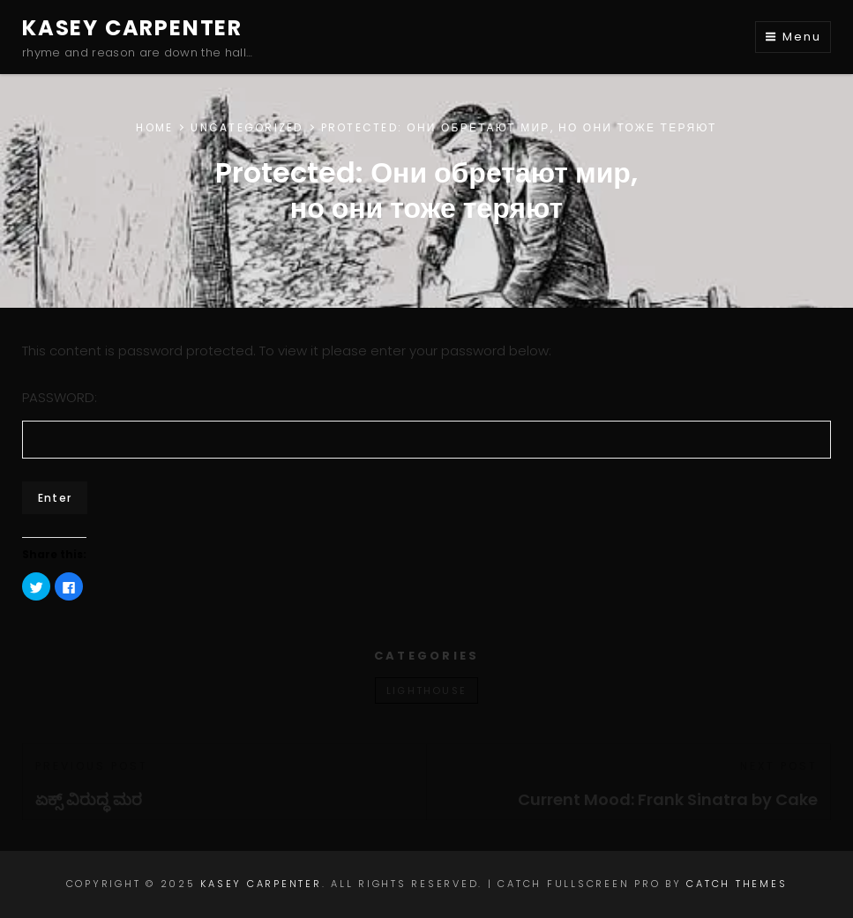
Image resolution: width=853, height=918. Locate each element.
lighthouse (426, 690)
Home (154, 127)
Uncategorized (247, 127)
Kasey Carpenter (132, 27)
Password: (426, 423)
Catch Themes (736, 884)
